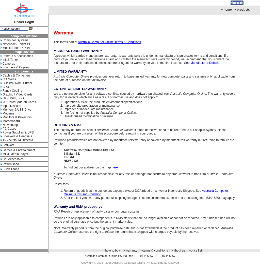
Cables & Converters (16, 75)
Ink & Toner (9, 60)
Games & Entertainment (18, 150)
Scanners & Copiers (15, 67)
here (115, 167)
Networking (9, 125)
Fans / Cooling (11, 90)
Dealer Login (24, 22)
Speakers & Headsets (16, 136)
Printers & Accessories (17, 56)
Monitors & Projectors (16, 117)
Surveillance (10, 169)
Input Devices (11, 106)
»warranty (130, 250)
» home (226, 9)
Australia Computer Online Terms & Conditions (109, 42)
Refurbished (10, 164)
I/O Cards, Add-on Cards (18, 102)
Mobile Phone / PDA (15, 48)
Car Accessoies (12, 159)
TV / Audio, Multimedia (17, 140)
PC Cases (8, 128)
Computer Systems (14, 40)
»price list (195, 250)
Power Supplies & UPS (17, 132)
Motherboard (10, 121)
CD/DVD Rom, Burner (16, 83)
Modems (7, 113)
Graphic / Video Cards (16, 94)
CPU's (6, 87)
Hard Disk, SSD (12, 98)
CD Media (8, 79)
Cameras (8, 63)
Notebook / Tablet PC (16, 44)
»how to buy (112, 250)
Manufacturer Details (204, 63)
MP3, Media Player (14, 154)
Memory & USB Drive (16, 109)
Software (7, 145)
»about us (178, 250)
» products (242, 9)
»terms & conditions (154, 250)
